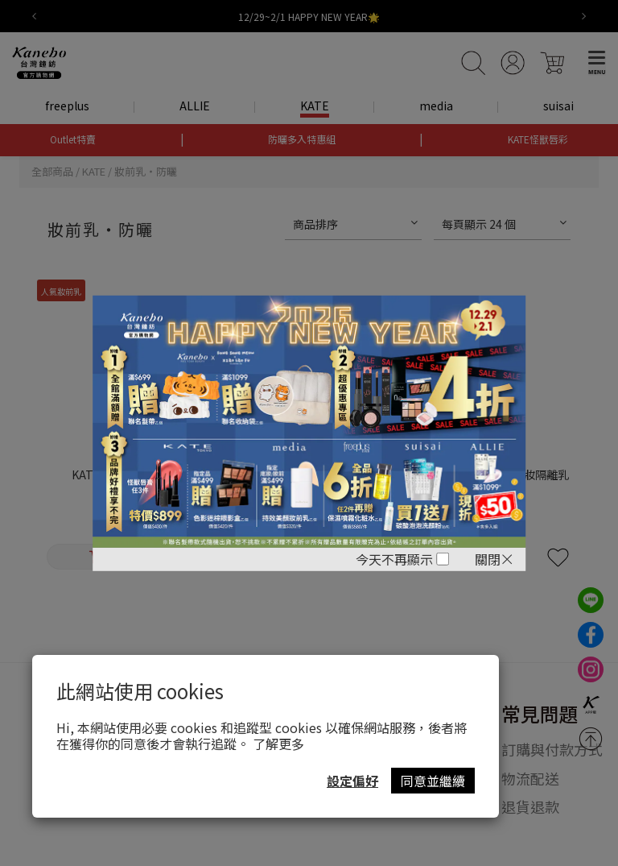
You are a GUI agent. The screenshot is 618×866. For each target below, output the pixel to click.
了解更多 (278, 743)
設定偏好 (352, 780)
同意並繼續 (433, 780)
